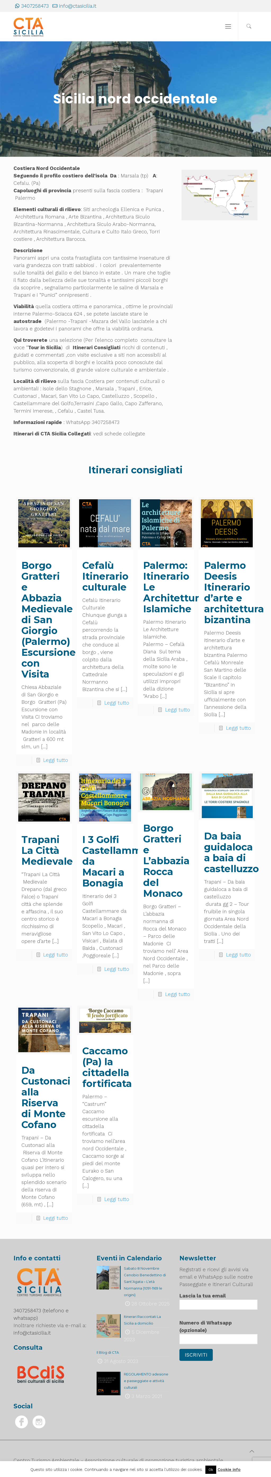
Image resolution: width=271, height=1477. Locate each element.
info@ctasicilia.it (77, 6)
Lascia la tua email (218, 1301)
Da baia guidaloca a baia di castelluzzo (231, 852)
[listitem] (192, 183)
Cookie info (229, 1469)
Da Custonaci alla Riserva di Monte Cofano (45, 1097)
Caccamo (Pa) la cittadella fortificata (107, 1067)
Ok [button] (211, 1470)
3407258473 (35, 6)
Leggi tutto (55, 760)
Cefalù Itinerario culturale (105, 576)
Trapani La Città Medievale (47, 850)
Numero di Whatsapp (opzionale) (218, 1332)
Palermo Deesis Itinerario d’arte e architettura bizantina (234, 593)
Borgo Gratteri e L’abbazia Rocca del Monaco (166, 860)
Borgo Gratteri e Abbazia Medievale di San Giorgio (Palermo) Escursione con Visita (48, 620)
